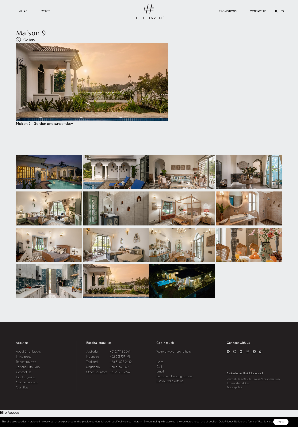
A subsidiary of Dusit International (245, 373)
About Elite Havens (28, 351)
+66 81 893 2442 (121, 362)
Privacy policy (234, 387)
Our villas (22, 387)
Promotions (228, 11)
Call (159, 367)
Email (160, 371)
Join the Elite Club (28, 367)
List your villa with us (169, 381)
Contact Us (258, 11)
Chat (159, 362)
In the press (23, 357)
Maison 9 (31, 33)
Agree (281, 422)
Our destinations (27, 382)
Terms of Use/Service (260, 422)
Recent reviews (26, 362)
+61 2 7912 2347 (120, 351)
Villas (23, 11)
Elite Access (9, 412)
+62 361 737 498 (120, 357)
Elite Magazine (25, 377)
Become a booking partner (174, 376)
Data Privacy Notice (230, 422)
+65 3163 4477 (119, 367)
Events (45, 11)
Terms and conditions (238, 383)
